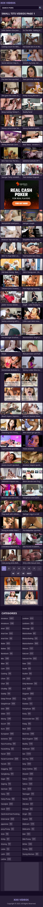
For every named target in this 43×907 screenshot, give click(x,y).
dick (5, 708)
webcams (28, 829)
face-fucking (8, 743)
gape (5, 779)
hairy (5, 794)
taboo (27, 779)
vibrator (27, 804)
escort (5, 723)
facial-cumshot (9, 758)
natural (28, 653)
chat (5, 683)
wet (26, 834)
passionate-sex (30, 718)
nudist (27, 673)
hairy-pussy (8, 799)
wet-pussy (29, 839)
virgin (27, 814)
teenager (28, 794)
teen (26, 789)
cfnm (5, 678)
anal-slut (6, 638)
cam (5, 668)
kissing (6, 844)
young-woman (30, 854)
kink (5, 834)
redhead (28, 748)
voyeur (27, 819)
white (27, 844)
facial (6, 753)
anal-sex (7, 633)
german (6, 789)
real (26, 728)
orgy (27, 698)
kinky (5, 839)
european (7, 733)
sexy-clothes (29, 768)
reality (27, 743)
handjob (7, 804)
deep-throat (8, 698)
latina (6, 859)
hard (5, 809)
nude (26, 668)
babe (5, 643)
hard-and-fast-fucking (10, 814)
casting (6, 673)
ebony (6, 718)
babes (5, 648)
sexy (26, 763)
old (26, 678)
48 (23, 573)
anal (5, 628)
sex (26, 753)
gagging (6, 768)
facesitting (7, 748)
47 (18, 573)
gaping (6, 784)
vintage (27, 809)
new (26, 663)
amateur (7, 618)
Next (29, 573)
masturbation (30, 643)
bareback (7, 653)
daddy (6, 693)
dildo (5, 713)
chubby (6, 688)
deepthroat (8, 703)
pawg (26, 723)
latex (5, 849)
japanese (7, 824)
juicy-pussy (7, 829)
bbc (5, 658)
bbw (5, 663)
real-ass (28, 733)
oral (26, 688)
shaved (27, 774)
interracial (7, 819)
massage (28, 628)
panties (27, 703)
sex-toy (28, 758)
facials (6, 763)
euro (5, 728)
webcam (28, 824)
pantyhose (28, 708)
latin (5, 854)
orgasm (28, 693)
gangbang (7, 774)
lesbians (28, 623)
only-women (29, 683)
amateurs (7, 623)
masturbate (29, 633)
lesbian (28, 618)
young (27, 849)
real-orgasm (30, 738)
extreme (6, 738)
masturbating (30, 638)
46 (13, 573)
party (26, 713)
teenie (27, 799)
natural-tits (29, 658)
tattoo (27, 784)
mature (27, 648)
